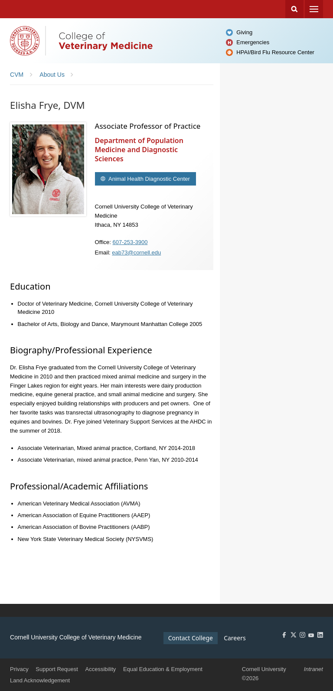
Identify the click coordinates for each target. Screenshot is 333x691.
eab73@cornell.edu (136, 252)
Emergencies (252, 42)
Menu (314, 9)
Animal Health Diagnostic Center (148, 179)
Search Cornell (294, 9)
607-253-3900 (130, 242)
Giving (244, 32)
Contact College (190, 638)
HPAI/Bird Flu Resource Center (275, 52)
